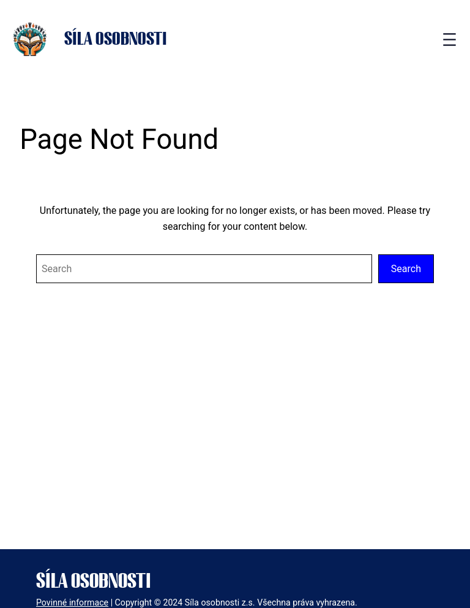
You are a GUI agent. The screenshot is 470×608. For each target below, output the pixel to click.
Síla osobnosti (115, 39)
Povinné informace (72, 602)
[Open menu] (449, 39)
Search (406, 269)
